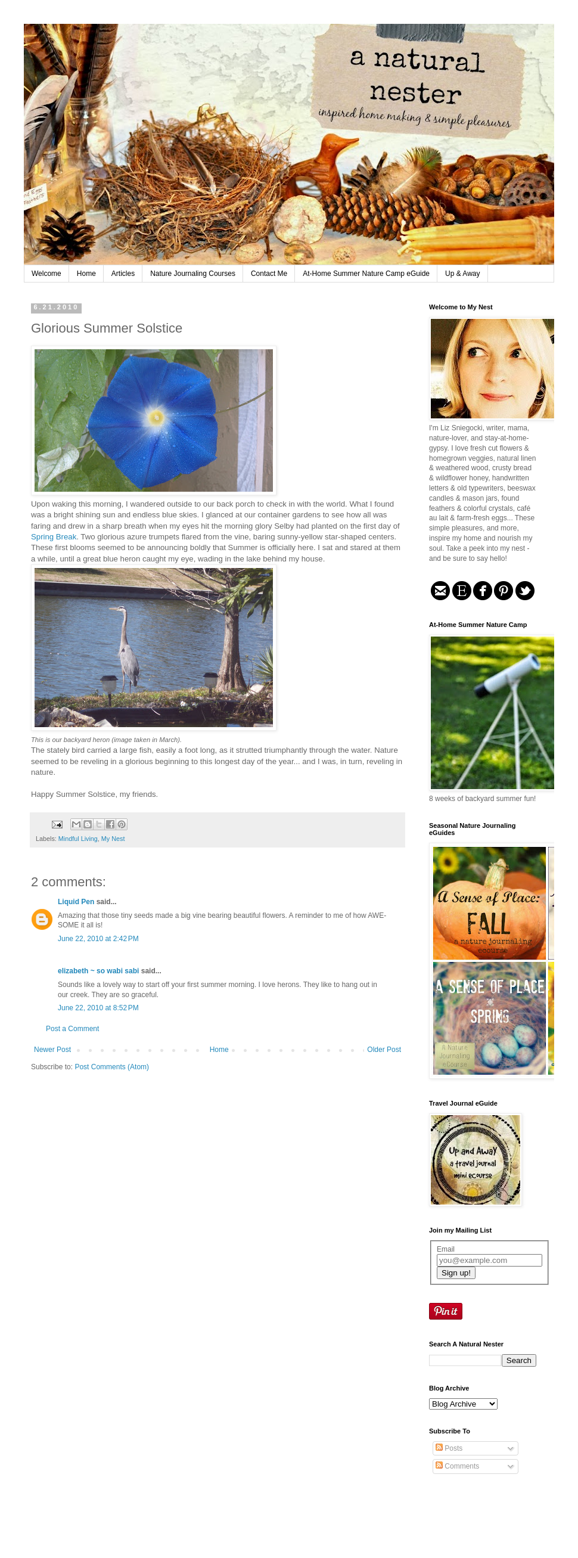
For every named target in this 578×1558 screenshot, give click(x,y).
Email (446, 1249)
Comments (457, 1466)
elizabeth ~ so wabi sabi (98, 971)
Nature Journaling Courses (192, 273)
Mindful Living (78, 838)
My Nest (113, 838)
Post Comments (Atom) (111, 1067)
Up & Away (462, 273)
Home (86, 273)
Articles (123, 273)
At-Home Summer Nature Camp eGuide (366, 273)
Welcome (46, 273)
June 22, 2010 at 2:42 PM (98, 939)
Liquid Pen (76, 902)
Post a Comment (72, 1029)
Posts (449, 1448)
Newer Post (52, 1049)
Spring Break (53, 536)
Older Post (384, 1049)
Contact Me (269, 273)
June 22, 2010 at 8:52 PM (98, 1008)
